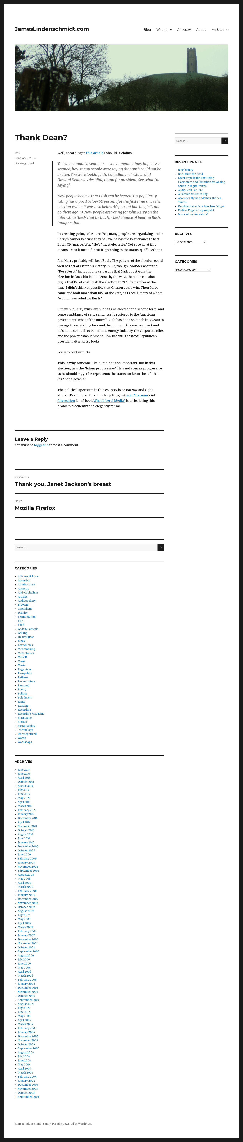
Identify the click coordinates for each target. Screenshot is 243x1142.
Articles (22, 596)
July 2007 (24, 915)
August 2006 (26, 955)
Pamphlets (25, 673)
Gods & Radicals (28, 629)
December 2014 (27, 818)
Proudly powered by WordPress (72, 1123)
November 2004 (28, 1040)
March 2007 (25, 927)
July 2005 (24, 1008)
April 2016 (24, 777)
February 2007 (27, 931)
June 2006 (24, 963)
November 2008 (28, 866)
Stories (22, 722)
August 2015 (25, 786)
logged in (41, 445)
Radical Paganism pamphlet (196, 210)
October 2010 (26, 830)
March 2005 (25, 1024)
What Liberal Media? (109, 401)
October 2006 (26, 947)
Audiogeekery (27, 600)
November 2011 (27, 826)
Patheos (23, 677)
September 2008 (28, 870)
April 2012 (24, 822)
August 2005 (26, 1004)
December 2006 (28, 939)
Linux (21, 641)
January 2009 (26, 862)
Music (21, 661)
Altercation (66, 401)
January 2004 (26, 1080)
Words (22, 738)
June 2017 (24, 769)
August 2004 (26, 1052)
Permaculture (26, 681)
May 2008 (24, 878)
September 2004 (28, 1048)
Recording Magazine (31, 713)
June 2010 (24, 838)
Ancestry (184, 30)
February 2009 (27, 858)
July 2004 (24, 1056)
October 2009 (26, 850)
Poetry (22, 689)
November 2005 (28, 992)
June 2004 (24, 1060)
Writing (162, 30)
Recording (24, 709)
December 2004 (28, 1036)
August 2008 (26, 874)
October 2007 (26, 907)
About (201, 30)
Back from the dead (190, 174)
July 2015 (23, 790)
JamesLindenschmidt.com (52, 29)
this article (94, 153)
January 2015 (26, 814)
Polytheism (25, 697)
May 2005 (24, 1016)
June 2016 (24, 773)
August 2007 (26, 911)
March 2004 (25, 1072)
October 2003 (26, 1092)
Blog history (185, 170)
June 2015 (24, 794)
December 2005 (28, 987)
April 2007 (24, 923)
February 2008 (27, 891)
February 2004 (27, 1076)
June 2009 (24, 854)
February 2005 (27, 1028)
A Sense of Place (28, 576)
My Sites (217, 30)
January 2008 (26, 895)
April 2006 (24, 971)
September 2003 (28, 1097)
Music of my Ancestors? (193, 214)
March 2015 (25, 806)
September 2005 (28, 1000)
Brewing (23, 604)
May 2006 (24, 967)
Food (21, 625)
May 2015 (24, 798)
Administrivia (26, 584)
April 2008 (24, 882)
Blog (147, 30)
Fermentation (27, 617)
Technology (25, 730)
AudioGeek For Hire (190, 190)
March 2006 (25, 975)
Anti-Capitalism (28, 592)
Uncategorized (24, 163)
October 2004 (26, 1044)
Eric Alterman (137, 395)
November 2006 (28, 943)
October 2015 (26, 782)
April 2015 (24, 802)
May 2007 (24, 919)
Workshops (25, 742)
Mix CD (22, 657)
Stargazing (25, 717)
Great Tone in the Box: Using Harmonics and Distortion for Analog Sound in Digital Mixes (201, 182)
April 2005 (24, 1020)
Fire (20, 621)
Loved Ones (25, 645)
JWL (17, 152)
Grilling (22, 633)
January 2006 (26, 983)
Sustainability (26, 726)
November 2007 (28, 903)
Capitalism (25, 608)
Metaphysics (26, 653)
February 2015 (27, 810)
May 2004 (24, 1064)
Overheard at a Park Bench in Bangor (201, 206)
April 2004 (24, 1068)
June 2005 (24, 1012)
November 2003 (28, 1088)
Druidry (23, 612)
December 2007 (28, 899)
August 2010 (25, 834)
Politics (22, 693)
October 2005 (26, 996)
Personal (23, 685)
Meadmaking (26, 649)
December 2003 (28, 1084)
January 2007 (26, 935)
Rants (21, 701)
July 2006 (24, 959)
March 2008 (25, 887)
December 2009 (28, 846)
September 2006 (28, 951)
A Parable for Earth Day (193, 194)
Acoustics (24, 580)
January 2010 (26, 842)
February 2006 (27, 979)
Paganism (24, 669)
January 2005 (26, 1032)
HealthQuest (26, 637)
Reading (23, 705)
